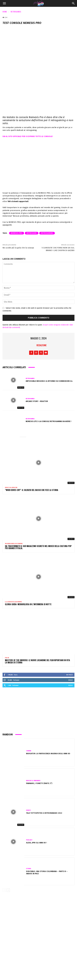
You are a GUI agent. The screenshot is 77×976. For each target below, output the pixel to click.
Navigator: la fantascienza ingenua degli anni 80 (48, 754)
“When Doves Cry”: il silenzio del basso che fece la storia (31, 490)
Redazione (42, 345)
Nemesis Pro (16, 233)
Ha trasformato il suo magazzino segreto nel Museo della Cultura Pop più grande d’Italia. (38, 547)
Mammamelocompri (14, 543)
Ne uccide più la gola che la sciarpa (18, 248)
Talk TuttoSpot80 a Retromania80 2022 (44, 813)
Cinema (28, 751)
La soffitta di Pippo (13, 602)
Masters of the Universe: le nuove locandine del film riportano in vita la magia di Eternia (37, 661)
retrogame (32, 233)
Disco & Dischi (11, 487)
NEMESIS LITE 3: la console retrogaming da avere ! (48, 421)
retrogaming (47, 233)
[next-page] (8, 890)
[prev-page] (4, 890)
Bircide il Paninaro (33, 780)
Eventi (28, 810)
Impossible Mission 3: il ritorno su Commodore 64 (49, 381)
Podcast (29, 840)
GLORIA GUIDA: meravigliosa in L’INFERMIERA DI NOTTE (28, 604)
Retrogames (16, 11)
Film (7, 657)
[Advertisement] (38, 711)
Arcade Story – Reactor (37, 401)
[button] (4, 3)
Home (5, 11)
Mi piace (69, 675)
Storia (28, 868)
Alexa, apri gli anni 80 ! (36, 843)
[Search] (73, 3)
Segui (70, 680)
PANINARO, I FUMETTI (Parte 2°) (39, 783)
